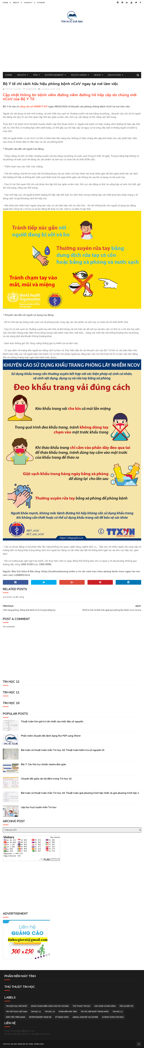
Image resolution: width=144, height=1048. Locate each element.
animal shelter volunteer (85, 1017)
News (97, 75)
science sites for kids (113, 1017)
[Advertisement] (72, 47)
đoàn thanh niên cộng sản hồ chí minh (50, 1006)
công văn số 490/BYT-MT (34, 106)
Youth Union (79, 75)
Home (5, 3)
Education (114, 75)
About (16, 3)
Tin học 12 (118, 1011)
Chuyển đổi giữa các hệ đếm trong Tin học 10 (46, 778)
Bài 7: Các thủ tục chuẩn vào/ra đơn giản (43, 764)
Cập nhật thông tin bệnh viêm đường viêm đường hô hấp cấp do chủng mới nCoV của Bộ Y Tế (69, 97)
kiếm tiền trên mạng (15, 1017)
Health (21, 75)
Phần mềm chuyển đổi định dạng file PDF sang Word (50, 735)
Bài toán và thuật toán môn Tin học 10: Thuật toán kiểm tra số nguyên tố (62, 750)
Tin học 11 (36, 1011)
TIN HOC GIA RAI (10, 1044)
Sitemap (41, 3)
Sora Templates (36, 1044)
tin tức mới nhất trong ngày (95, 1011)
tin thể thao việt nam (16, 1011)
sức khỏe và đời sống (50, 89)
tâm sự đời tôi (126, 1006)
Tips (35, 75)
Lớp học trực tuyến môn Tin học (38, 807)
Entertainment (54, 75)
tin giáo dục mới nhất (16, 1006)
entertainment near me (40, 1017)
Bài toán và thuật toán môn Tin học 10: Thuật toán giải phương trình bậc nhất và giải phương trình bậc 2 (80, 793)
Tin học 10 (50, 1011)
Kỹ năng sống (62, 1017)
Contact (28, 3)
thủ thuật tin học (81, 1006)
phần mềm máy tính (68, 1011)
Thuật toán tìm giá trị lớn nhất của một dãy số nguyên (52, 721)
